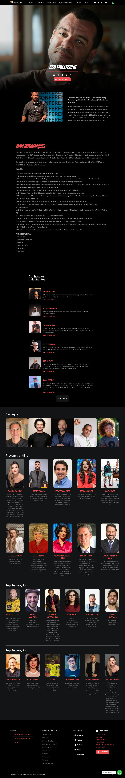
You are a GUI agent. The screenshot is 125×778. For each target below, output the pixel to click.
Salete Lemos (38, 556)
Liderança (45, 754)
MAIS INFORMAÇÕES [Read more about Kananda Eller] (49, 299)
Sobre (31, 2)
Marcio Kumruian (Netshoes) (105, 745)
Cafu (52, 679)
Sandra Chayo (86, 491)
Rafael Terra (39, 491)
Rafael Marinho (33, 616)
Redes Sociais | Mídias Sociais (98, 100)
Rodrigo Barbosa (50, 308)
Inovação (79, 98)
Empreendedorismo (48, 741)
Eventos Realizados (65, 2)
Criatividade (71, 98)
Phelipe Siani (92, 615)
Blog (86, 2)
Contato (78, 2)
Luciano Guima (49, 325)
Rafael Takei (48, 361)
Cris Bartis (72, 615)
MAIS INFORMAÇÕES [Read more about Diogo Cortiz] (49, 392)
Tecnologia (71, 102)
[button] (94, 2)
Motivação (45, 738)
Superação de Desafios (49, 744)
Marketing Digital (73, 100)
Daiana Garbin (14, 491)
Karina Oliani (100, 742)
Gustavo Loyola (100, 747)
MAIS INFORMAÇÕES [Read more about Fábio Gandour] (49, 352)
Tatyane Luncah (14, 556)
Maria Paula (32, 679)
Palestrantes (51, 2)
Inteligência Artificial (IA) (91, 98)
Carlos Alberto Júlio (110, 557)
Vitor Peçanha (72, 679)
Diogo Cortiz (48, 380)
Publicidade (83, 100)
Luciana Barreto (101, 739)
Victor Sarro (99, 737)
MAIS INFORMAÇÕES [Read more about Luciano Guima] (49, 335)
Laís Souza (110, 491)
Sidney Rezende (92, 679)
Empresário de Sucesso (49, 747)
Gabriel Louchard (112, 616)
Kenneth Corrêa (62, 491)
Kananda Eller (49, 292)
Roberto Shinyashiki (52, 616)
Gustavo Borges (101, 734)
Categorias (40, 2)
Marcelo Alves (13, 615)
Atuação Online (47, 735)
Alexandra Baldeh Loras (62, 557)
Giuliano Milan (13, 679)
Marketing (102, 98)
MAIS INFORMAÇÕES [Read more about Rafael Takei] (49, 371)
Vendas (44, 750)
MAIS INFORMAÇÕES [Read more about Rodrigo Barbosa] (49, 316)
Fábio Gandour (49, 344)
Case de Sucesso (47, 763)
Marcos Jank (86, 556)
